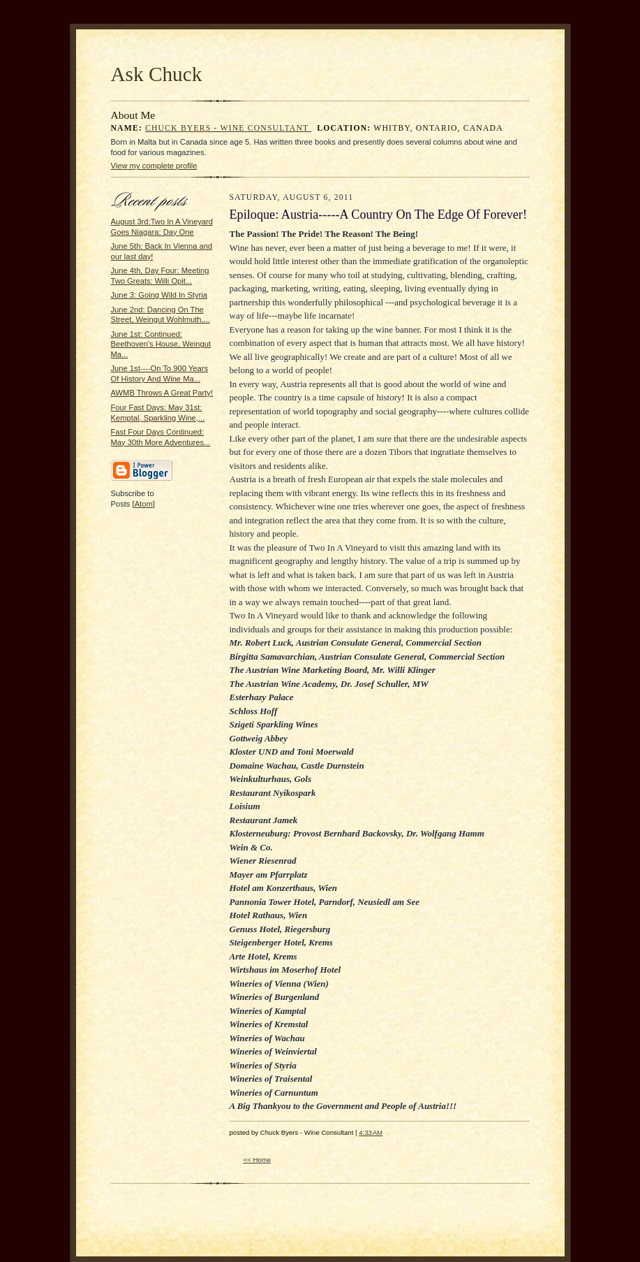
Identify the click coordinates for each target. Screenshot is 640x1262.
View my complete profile (154, 165)
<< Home (257, 1159)
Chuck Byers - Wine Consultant (228, 128)
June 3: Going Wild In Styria (159, 295)
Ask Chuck (156, 74)
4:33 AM (370, 1132)
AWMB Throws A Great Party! (162, 393)
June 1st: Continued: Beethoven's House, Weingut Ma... (161, 344)
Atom (144, 504)
